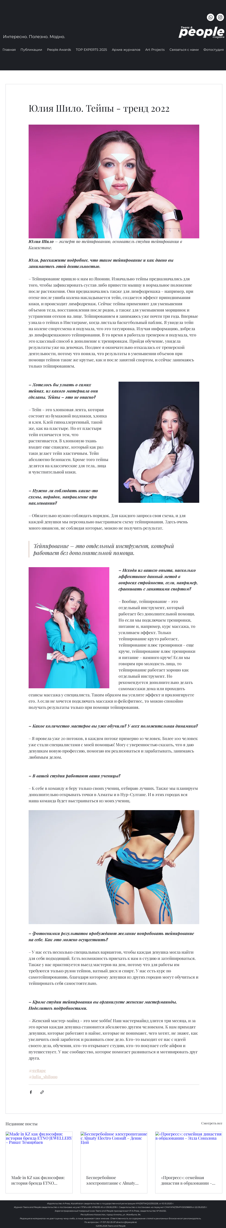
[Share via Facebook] (31, 1092)
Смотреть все (211, 1123)
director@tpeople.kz (126, 1222)
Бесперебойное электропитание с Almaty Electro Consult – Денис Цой (113, 1180)
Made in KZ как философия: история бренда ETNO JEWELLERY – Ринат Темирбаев (38, 1180)
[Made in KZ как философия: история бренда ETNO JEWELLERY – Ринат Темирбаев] (39, 1150)
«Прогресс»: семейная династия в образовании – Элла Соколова (186, 1180)
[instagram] (220, 17)
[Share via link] (42, 1092)
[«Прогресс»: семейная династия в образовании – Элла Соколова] (188, 1150)
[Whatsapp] (210, 17)
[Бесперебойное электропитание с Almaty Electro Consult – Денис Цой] (114, 1150)
